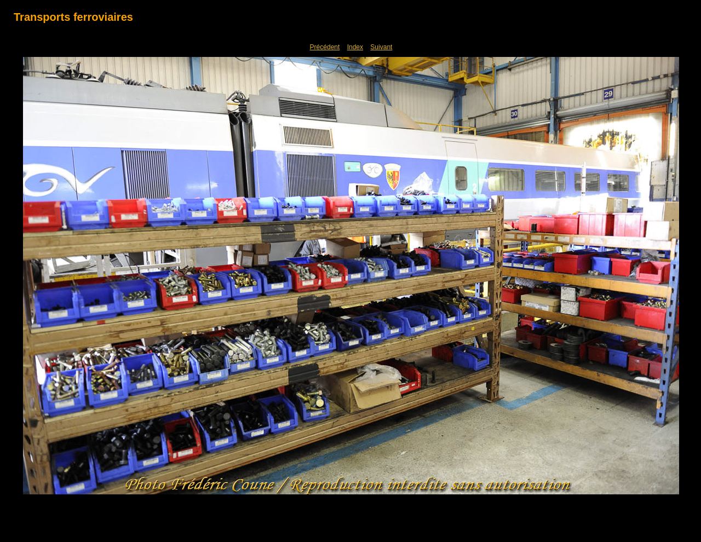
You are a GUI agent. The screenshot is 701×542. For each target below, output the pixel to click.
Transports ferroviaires (73, 17)
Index (355, 47)
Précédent (325, 47)
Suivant (381, 47)
